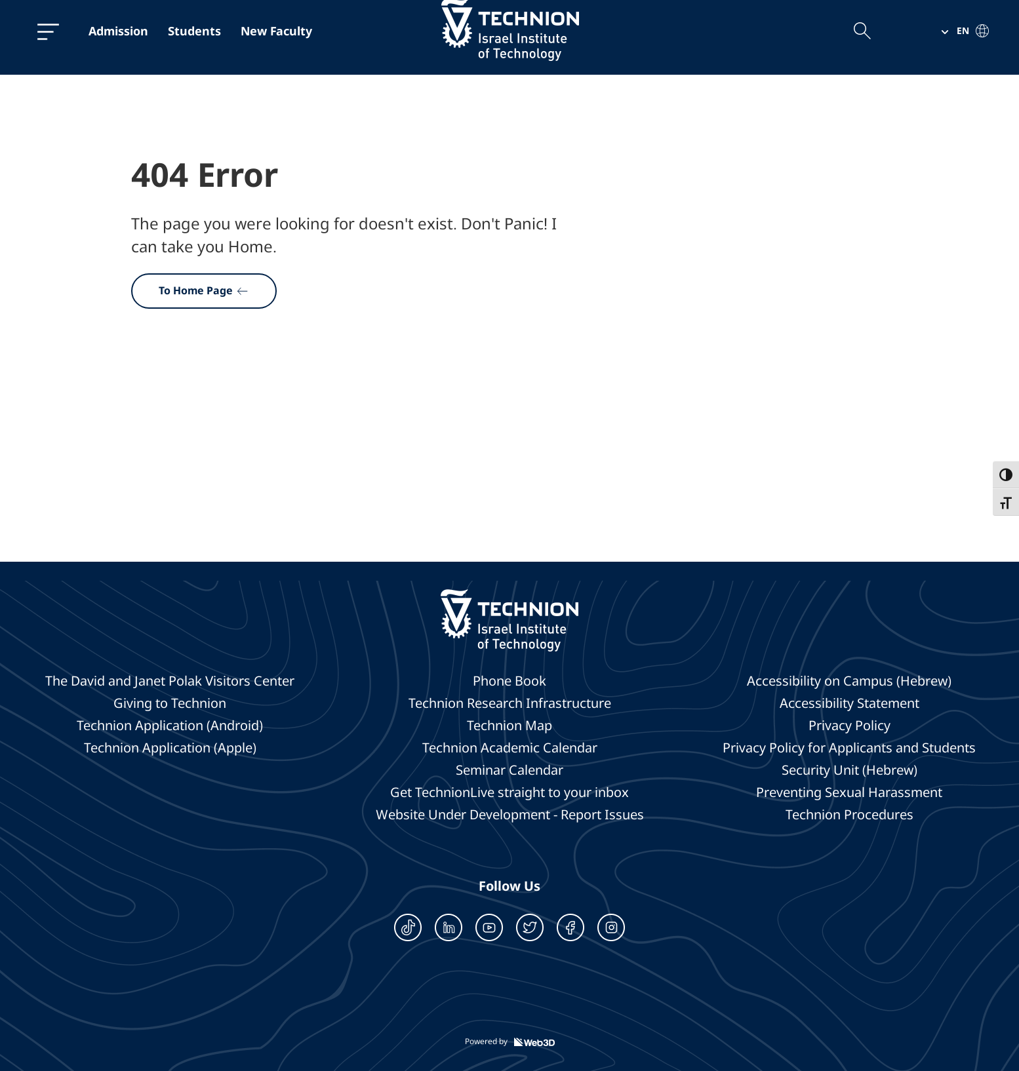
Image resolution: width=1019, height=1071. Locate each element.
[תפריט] (48, 31)
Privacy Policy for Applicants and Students (849, 748)
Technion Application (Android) (170, 725)
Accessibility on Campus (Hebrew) (849, 681)
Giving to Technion (169, 703)
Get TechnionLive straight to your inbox (509, 792)
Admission (118, 31)
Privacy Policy (849, 725)
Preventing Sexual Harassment (849, 792)
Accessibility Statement (849, 703)
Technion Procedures (849, 815)
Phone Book (509, 681)
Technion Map (509, 725)
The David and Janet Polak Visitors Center (169, 681)
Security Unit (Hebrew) (849, 770)
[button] (959, 31)
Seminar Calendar (509, 770)
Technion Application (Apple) (170, 748)
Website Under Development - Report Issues (510, 815)
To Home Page (204, 290)
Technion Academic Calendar (509, 748)
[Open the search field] (861, 30)
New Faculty (276, 31)
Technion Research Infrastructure (510, 703)
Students (194, 31)
